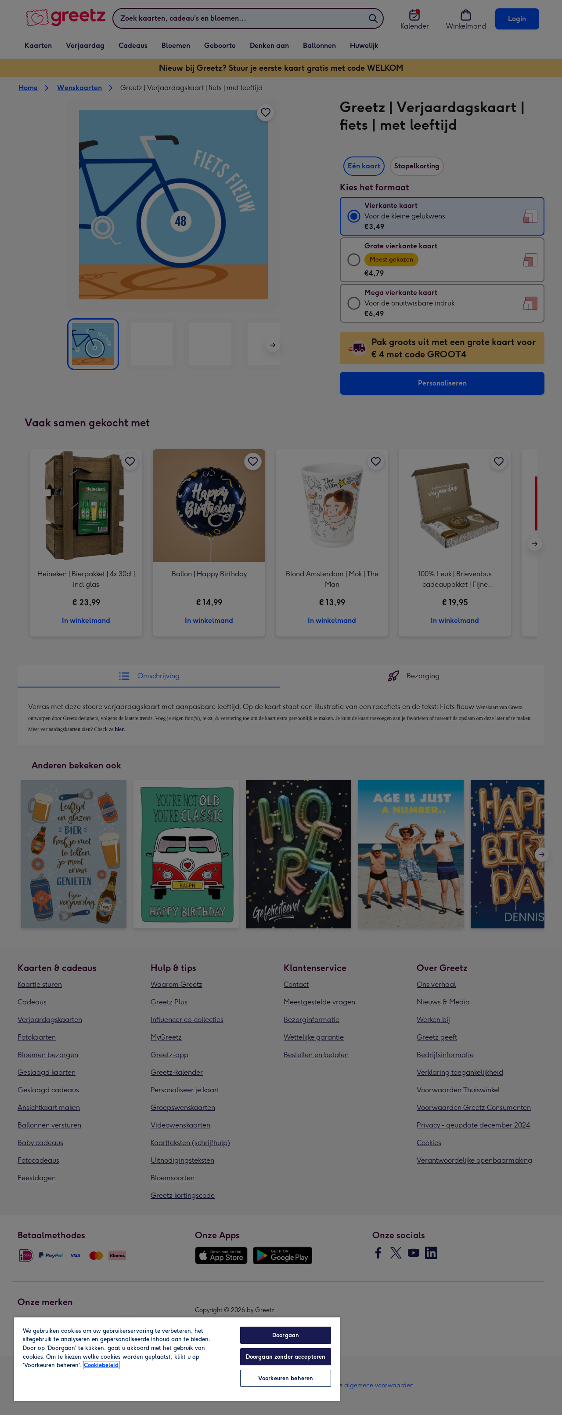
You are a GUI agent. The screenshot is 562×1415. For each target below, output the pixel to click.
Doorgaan (285, 1335)
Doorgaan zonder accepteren (285, 1356)
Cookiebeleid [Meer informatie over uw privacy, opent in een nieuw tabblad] (101, 1365)
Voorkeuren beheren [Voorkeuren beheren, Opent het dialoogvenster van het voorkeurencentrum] (285, 1378)
